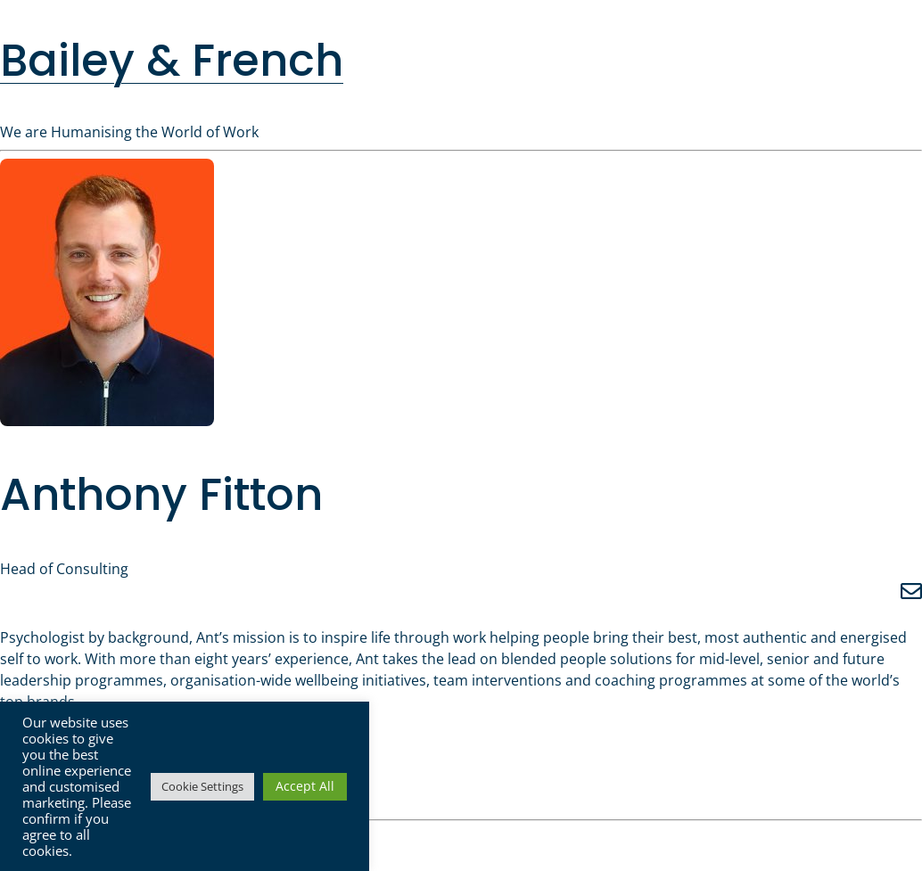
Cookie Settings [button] (202, 786)
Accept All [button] (305, 785)
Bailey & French (171, 60)
